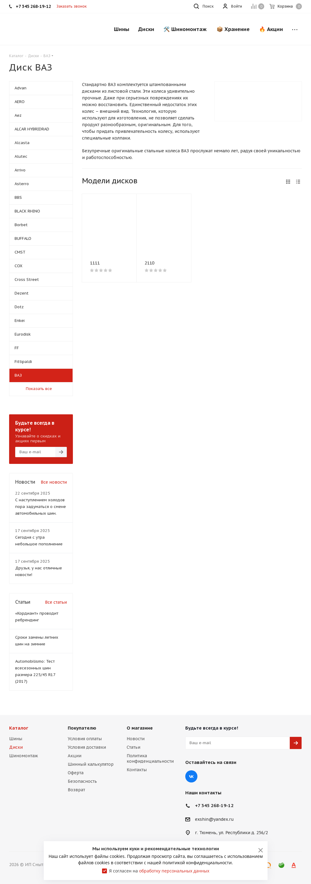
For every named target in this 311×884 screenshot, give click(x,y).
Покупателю (82, 728)
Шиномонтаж (23, 755)
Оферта (76, 772)
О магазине (140, 728)
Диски (16, 747)
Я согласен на (159, 871)
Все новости (54, 482)
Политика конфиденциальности (150, 758)
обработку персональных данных (174, 871)
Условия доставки (87, 747)
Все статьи (56, 602)
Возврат (76, 789)
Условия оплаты (85, 738)
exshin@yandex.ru (214, 819)
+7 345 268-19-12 (214, 805)
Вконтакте (191, 776)
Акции (74, 755)
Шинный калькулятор (91, 764)
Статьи (133, 747)
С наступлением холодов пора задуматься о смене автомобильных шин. (40, 506)
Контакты (137, 769)
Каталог (18, 728)
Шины (15, 738)
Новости (136, 738)
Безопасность (82, 781)
